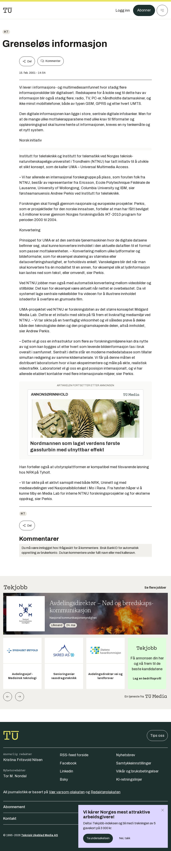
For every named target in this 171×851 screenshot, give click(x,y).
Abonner (144, 10)
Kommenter (50, 61)
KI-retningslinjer (129, 779)
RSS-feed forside (74, 755)
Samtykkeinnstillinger (133, 763)
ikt (6, 31)
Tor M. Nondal (15, 776)
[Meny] (162, 10)
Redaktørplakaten (105, 792)
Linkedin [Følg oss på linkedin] (66, 771)
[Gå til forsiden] (7, 10)
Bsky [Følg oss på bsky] (64, 779)
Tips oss (157, 736)
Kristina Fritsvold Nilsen (23, 760)
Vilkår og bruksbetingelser (137, 771)
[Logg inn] (122, 10)
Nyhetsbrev (125, 755)
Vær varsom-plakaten (67, 792)
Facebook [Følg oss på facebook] (68, 763)
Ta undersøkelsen (97, 838)
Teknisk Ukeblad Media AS (39, 835)
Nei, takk (124, 838)
